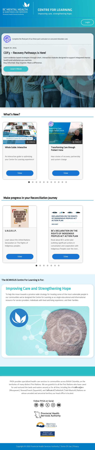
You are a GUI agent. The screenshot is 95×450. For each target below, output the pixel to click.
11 (66, 182)
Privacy (76, 447)
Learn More (16, 69)
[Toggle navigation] (3, 22)
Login (87, 22)
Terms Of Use (65, 447)
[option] (47, 321)
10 (63, 182)
